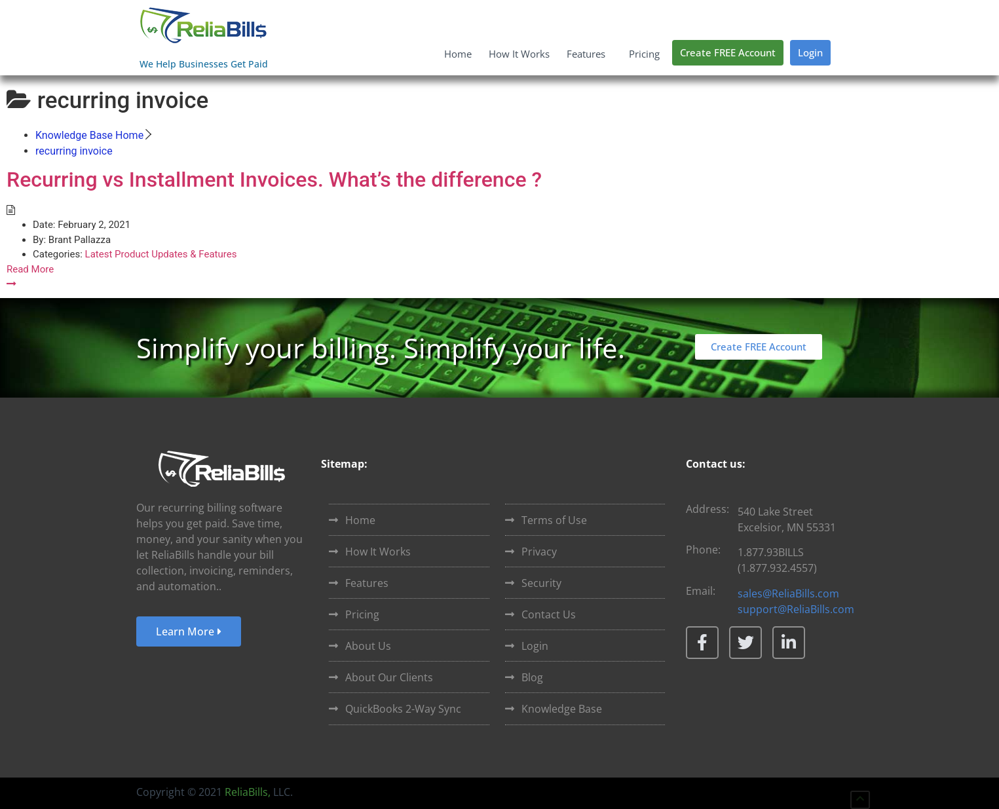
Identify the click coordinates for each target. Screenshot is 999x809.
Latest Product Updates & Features (161, 254)
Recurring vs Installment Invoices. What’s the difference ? (274, 179)
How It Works (519, 53)
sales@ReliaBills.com (788, 593)
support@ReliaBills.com (796, 609)
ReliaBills (246, 792)
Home (458, 53)
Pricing (644, 53)
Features (589, 53)
